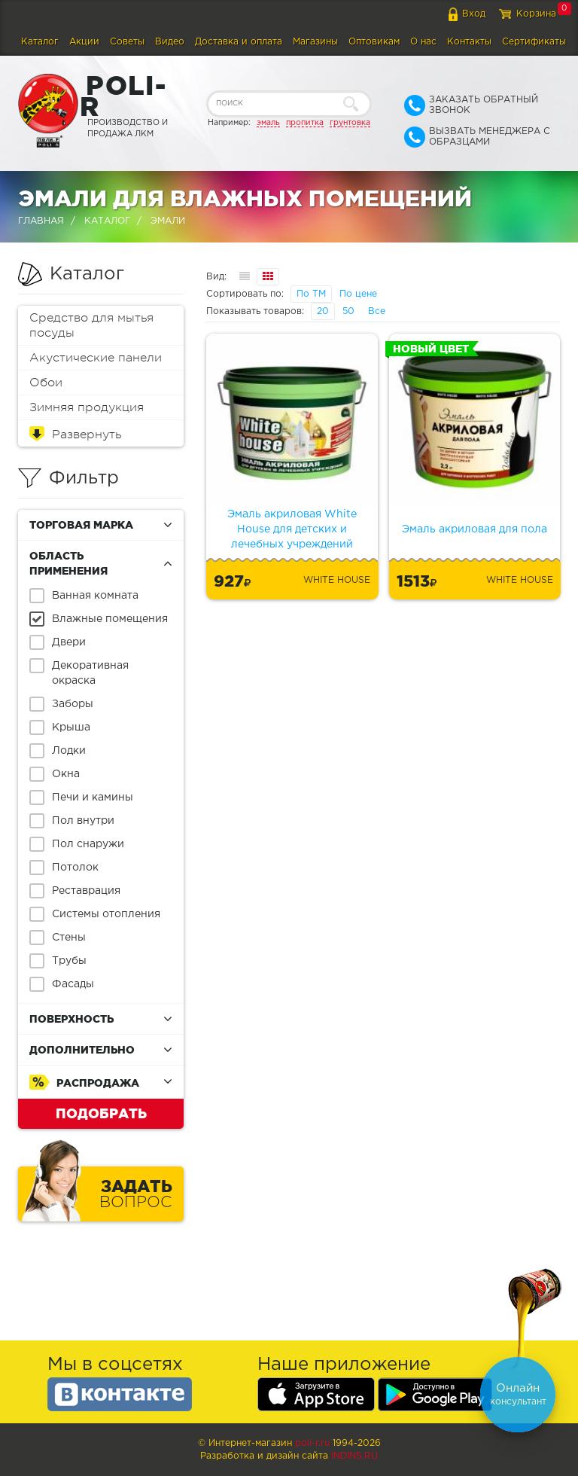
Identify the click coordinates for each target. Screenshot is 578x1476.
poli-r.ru (312, 1443)
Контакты (469, 42)
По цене (358, 294)
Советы (127, 42)
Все (376, 311)
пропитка (305, 123)
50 (348, 311)
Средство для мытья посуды (91, 325)
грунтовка (350, 123)
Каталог (40, 42)
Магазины (315, 42)
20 (323, 311)
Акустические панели (95, 357)
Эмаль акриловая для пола (474, 529)
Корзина (536, 14)
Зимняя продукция (86, 407)
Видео (169, 42)
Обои (45, 382)
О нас (423, 42)
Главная (41, 221)
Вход (473, 14)
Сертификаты (534, 42)
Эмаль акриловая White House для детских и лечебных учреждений (292, 529)
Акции (84, 42)
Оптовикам (374, 42)
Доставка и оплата (238, 42)
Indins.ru (354, 1456)
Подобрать (101, 1113)
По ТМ (311, 294)
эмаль (268, 123)
